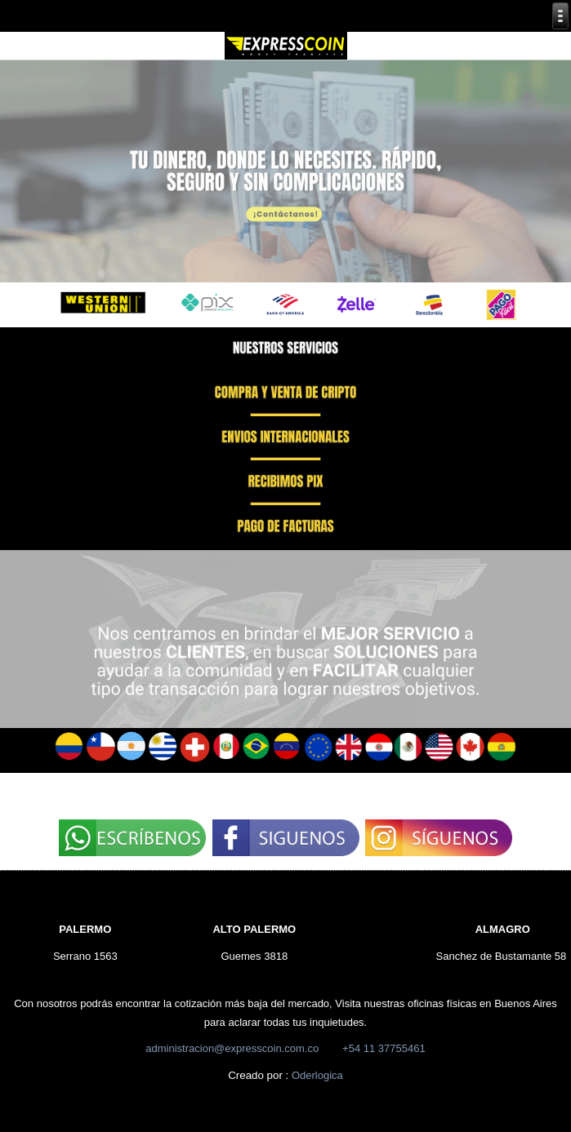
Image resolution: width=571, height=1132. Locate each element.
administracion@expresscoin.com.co (232, 1048)
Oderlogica (317, 1075)
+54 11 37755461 (384, 1048)
